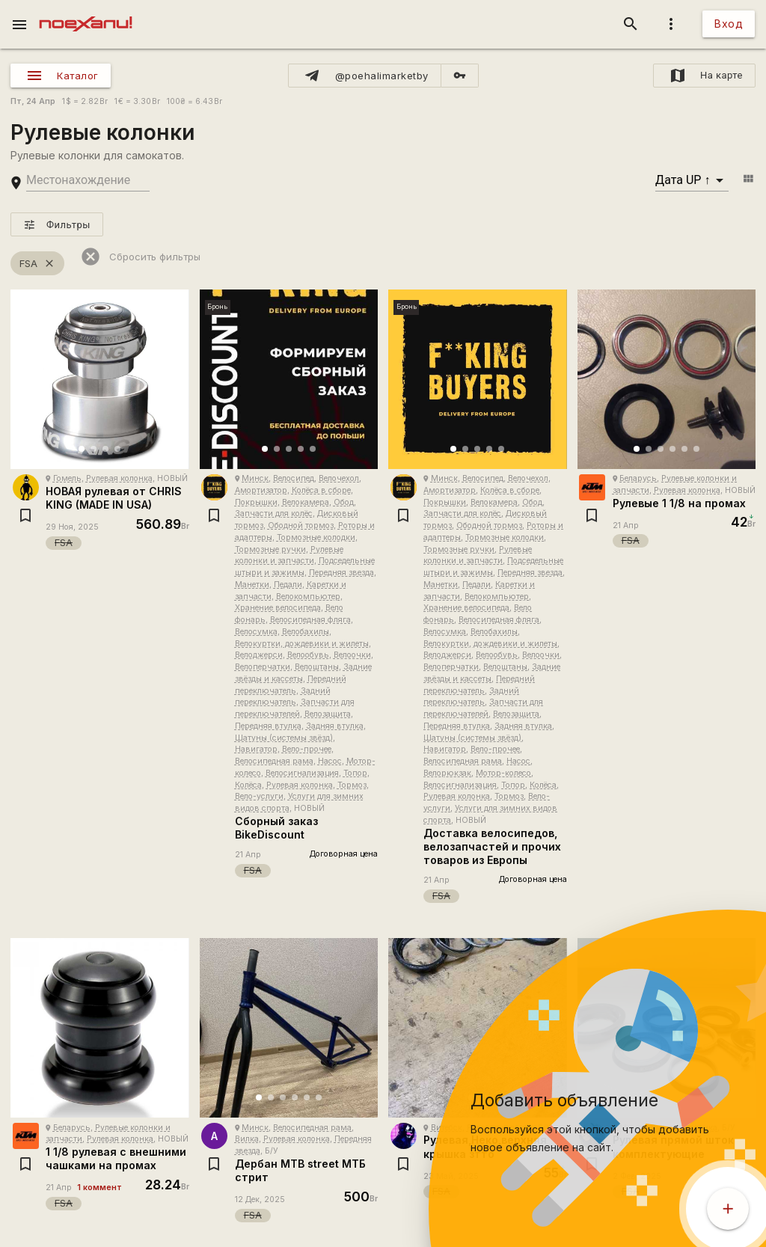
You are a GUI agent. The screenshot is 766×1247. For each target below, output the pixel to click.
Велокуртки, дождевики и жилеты (302, 644)
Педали (288, 584)
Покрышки (256, 502)
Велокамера (305, 502)
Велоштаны (317, 667)
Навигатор (256, 749)
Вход (728, 23)
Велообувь (308, 655)
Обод (344, 502)
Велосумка (256, 632)
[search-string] (88, 181)
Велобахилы (305, 632)
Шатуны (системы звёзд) (284, 738)
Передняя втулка (268, 726)
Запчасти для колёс (274, 513)
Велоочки (352, 655)
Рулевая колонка (119, 478)
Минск (255, 478)
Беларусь (638, 478)
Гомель (67, 478)
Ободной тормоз (301, 525)
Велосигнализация (302, 773)
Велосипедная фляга (310, 620)
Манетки (252, 584)
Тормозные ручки (270, 549)
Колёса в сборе (321, 490)
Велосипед (293, 478)
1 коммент (99, 1187)
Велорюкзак (447, 773)
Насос (330, 761)
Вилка (247, 1139)
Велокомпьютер (308, 596)
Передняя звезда (341, 572)
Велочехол (339, 478)
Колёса (248, 785)
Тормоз (352, 785)
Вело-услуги (259, 796)
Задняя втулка (335, 726)
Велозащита (327, 714)
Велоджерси (259, 655)
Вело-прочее (306, 749)
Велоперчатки (262, 667)
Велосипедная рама (274, 761)
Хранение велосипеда (278, 608)
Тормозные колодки (316, 537)
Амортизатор (261, 490)
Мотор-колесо (503, 773)
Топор (355, 773)
